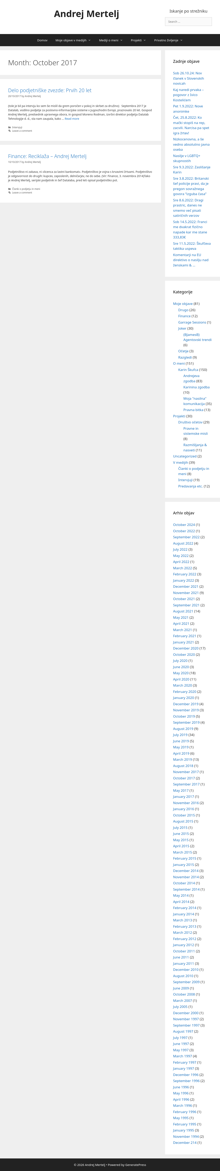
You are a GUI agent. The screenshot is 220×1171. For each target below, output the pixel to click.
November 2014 (186, 877)
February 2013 (184, 926)
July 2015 (180, 827)
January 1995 (183, 1130)
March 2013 (182, 920)
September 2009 (186, 982)
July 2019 (180, 734)
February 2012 (184, 938)
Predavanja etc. (190, 486)
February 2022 (184, 574)
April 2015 (181, 846)
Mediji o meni (113, 40)
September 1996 (186, 1080)
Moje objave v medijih (75, 40)
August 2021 (183, 611)
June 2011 (181, 957)
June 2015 (181, 833)
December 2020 (186, 648)
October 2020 (184, 654)
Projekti (140, 40)
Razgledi (185, 357)
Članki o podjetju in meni (26, 188)
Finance (184, 316)
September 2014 (186, 889)
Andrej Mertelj (86, 13)
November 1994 (186, 1136)
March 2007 (182, 1000)
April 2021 (181, 623)
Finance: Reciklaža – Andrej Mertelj (47, 156)
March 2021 (182, 629)
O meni (179, 363)
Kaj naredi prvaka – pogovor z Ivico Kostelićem (188, 94)
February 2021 (184, 636)
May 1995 (181, 1117)
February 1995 (184, 1124)
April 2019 (181, 753)
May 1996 (181, 1093)
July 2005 (180, 1006)
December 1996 (186, 1074)
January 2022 (183, 580)
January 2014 (183, 914)
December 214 (185, 1142)
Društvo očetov (190, 422)
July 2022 (180, 549)
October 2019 (184, 716)
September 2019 (186, 722)
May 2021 (181, 617)
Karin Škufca (188, 369)
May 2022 (181, 555)
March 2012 (182, 932)
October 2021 (184, 598)
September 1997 (186, 1025)
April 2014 (181, 901)
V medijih (180, 462)
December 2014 (186, 870)
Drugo (183, 310)
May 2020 (181, 673)
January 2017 (183, 796)
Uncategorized (185, 456)
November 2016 (186, 802)
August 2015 (183, 821)
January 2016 (183, 809)
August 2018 (183, 765)
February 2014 (184, 907)
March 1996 (182, 1105)
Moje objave (183, 303)
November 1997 (186, 1019)
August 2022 (183, 543)
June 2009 (181, 988)
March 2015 (182, 852)
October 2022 (184, 531)
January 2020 (183, 697)
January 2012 (183, 944)
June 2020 (181, 667)
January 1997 (183, 1068)
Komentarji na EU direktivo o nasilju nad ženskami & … (191, 259)
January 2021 (183, 642)
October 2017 (184, 778)
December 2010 (186, 969)
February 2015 (184, 858)
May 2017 (181, 790)
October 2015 (184, 815)
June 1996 (181, 1087)
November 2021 (186, 592)
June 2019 (181, 741)
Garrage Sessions (192, 322)
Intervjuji (17, 127)
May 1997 (181, 1050)
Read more (72, 119)
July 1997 (180, 1037)
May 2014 (181, 895)
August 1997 (183, 1031)
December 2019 (186, 704)
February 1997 (184, 1062)
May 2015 (181, 840)
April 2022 (181, 561)
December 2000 (186, 1013)
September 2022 (186, 537)
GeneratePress (135, 1165)
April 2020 (181, 679)
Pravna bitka (193, 409)
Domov (42, 40)
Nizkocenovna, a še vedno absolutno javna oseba (191, 144)
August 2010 (183, 975)
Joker (182, 328)
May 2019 (181, 747)
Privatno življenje (170, 40)
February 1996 (184, 1111)
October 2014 (184, 883)
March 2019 (182, 759)
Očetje (183, 351)
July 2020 (180, 660)
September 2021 (186, 605)
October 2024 (184, 524)
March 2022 (182, 568)
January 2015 (183, 864)
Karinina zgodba (196, 387)
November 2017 (186, 771)
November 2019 (186, 710)
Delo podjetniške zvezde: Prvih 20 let (50, 90)
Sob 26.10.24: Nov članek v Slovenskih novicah (188, 78)
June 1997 (181, 1043)
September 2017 (186, 784)
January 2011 (183, 963)
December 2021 (186, 586)
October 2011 (184, 951)
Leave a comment (22, 130)
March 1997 (182, 1056)
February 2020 (184, 691)
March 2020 (182, 685)
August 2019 (183, 728)
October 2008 (184, 994)
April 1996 (181, 1099)
